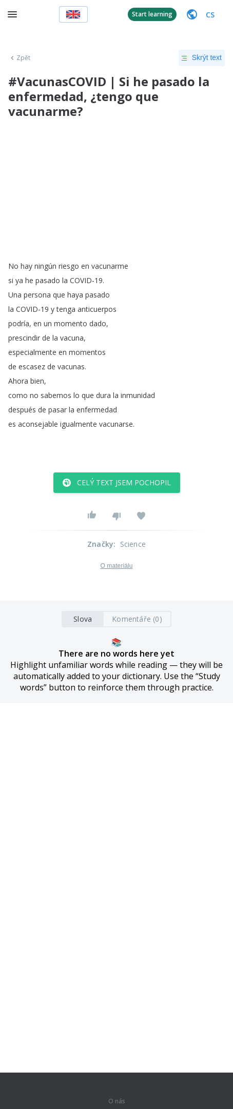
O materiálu (116, 565)
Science (133, 544)
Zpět (19, 58)
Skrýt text (202, 58)
